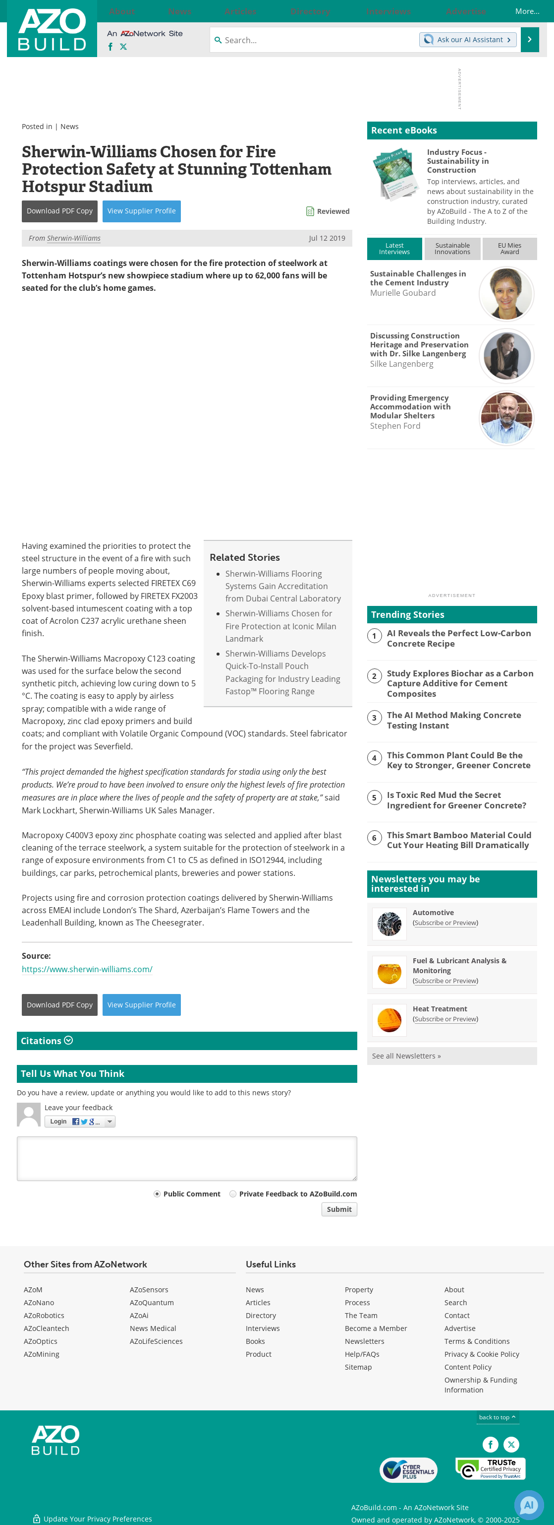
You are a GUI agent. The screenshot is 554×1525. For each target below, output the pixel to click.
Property (359, 1289)
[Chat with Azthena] (529, 1505)
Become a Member (376, 1328)
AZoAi (139, 1315)
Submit (339, 1209)
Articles (258, 1302)
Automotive (433, 911)
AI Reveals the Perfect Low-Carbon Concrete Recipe (451, 637)
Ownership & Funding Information (480, 1384)
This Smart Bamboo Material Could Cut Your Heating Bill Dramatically (460, 837)
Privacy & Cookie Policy (481, 1354)
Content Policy (468, 1367)
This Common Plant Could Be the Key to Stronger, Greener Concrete (461, 757)
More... (517, 11)
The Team (361, 1315)
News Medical (153, 1328)
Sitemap (358, 1367)
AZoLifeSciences (156, 1341)
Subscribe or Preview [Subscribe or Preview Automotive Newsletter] (445, 921)
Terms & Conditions (477, 1341)
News (69, 126)
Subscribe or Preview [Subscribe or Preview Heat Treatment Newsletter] (445, 1017)
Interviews (263, 1328)
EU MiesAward (509, 248)
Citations (47, 1041)
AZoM (33, 1289)
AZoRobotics (44, 1315)
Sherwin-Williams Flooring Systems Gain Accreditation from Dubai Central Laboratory (283, 586)
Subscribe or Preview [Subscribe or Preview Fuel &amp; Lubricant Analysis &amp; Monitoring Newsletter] (445, 979)
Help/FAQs (362, 1354)
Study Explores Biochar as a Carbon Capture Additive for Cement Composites (453, 681)
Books (255, 1341)
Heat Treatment (440, 1007)
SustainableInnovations (452, 248)
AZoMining (41, 1354)
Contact (457, 1315)
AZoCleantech (46, 1328)
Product (259, 1354)
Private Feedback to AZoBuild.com (298, 1193)
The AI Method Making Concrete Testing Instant (461, 718)
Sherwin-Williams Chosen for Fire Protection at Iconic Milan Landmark (280, 626)
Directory (261, 1315)
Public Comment (192, 1193)
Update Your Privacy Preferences (92, 1512)
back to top (498, 1417)
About (454, 1289)
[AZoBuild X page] (123, 47)
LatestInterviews (394, 248)
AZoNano (39, 1302)
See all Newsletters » (406, 1054)
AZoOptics (40, 1341)
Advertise (460, 1328)
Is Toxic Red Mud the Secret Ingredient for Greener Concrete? (459, 797)
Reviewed (333, 211)
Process (357, 1302)
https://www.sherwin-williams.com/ (87, 969)
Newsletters (365, 1341)
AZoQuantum (152, 1302)
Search (455, 1302)
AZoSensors (149, 1289)
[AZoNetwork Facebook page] (110, 47)
